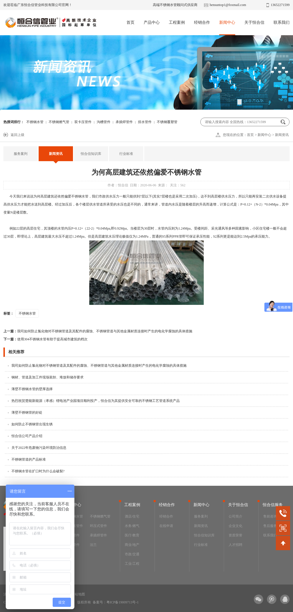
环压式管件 (98, 526)
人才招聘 (235, 545)
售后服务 (270, 526)
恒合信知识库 (91, 154)
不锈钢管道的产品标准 (28, 459)
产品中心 (152, 22)
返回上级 (17, 135)
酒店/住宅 (132, 516)
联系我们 (282, 22)
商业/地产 (132, 545)
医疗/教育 (132, 535)
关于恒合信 (254, 22)
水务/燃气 (132, 526)
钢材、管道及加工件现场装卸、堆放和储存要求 (47, 377)
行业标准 (126, 154)
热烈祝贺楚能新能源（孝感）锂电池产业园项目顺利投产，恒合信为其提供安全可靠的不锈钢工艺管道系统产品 (95, 401)
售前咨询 (270, 516)
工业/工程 (132, 564)
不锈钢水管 (34, 122)
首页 (130, 22)
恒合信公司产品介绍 (26, 436)
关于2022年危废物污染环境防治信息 (38, 448)
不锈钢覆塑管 (167, 122)
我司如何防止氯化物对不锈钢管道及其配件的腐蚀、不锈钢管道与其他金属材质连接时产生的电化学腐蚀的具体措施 (97, 331)
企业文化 (235, 526)
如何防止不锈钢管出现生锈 (32, 424)
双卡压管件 (83, 122)
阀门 (69, 554)
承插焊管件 (124, 122)
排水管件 (145, 122)
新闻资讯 (282, 135)
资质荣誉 (235, 535)
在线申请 (166, 526)
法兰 (93, 545)
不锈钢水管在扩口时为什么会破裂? (37, 471)
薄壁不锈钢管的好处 (26, 412)
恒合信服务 (273, 505)
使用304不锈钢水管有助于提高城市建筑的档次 (45, 339)
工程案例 (177, 22)
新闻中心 (227, 22)
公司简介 (235, 516)
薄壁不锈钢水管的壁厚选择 (32, 389)
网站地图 (78, 594)
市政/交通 (132, 554)
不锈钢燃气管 (59, 122)
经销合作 (202, 22)
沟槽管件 (103, 122)
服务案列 (20, 154)
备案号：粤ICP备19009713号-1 (116, 602)
